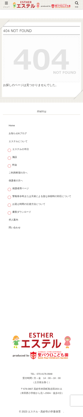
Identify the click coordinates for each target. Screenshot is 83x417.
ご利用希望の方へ (18, 172)
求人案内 (13, 219)
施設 (14, 157)
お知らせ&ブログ (18, 133)
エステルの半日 (20, 149)
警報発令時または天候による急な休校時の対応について (41, 196)
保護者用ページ (20, 188)
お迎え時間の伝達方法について (28, 204)
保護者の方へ (16, 180)
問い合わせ (14, 227)
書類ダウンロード (21, 212)
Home (12, 125)
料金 (14, 164)
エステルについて (18, 141)
